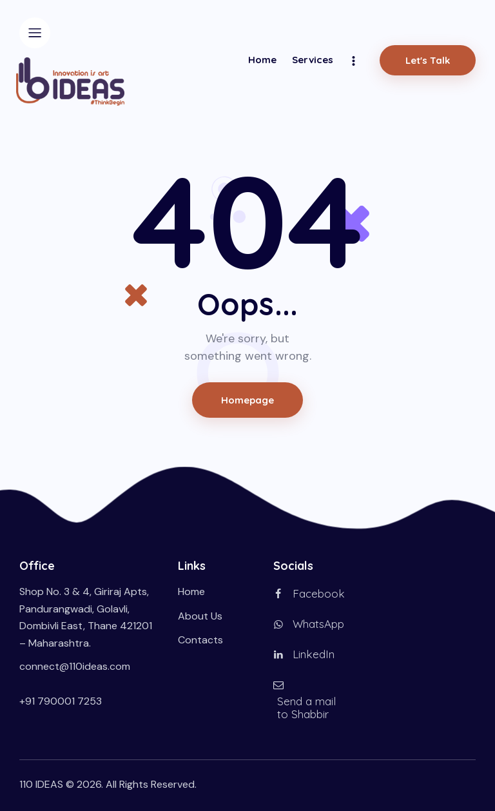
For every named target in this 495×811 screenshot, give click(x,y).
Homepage (248, 400)
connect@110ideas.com (74, 666)
